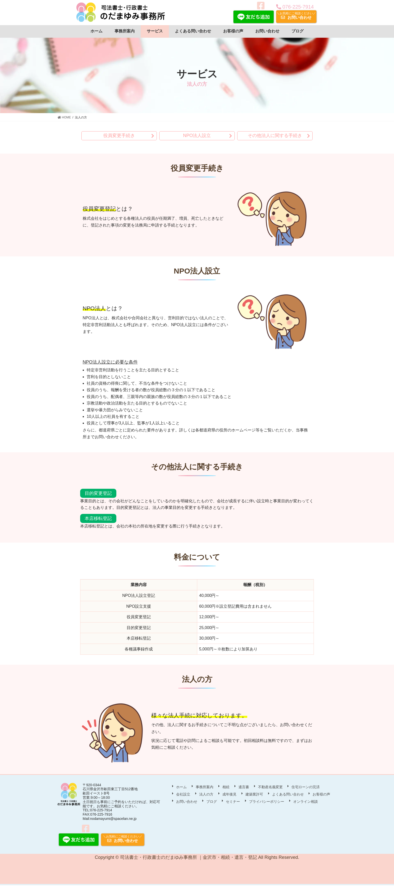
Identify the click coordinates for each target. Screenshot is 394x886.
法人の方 (206, 794)
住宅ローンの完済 (305, 787)
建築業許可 (254, 794)
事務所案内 (204, 787)
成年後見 (229, 794)
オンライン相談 (305, 802)
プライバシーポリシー (266, 802)
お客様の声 (321, 794)
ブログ (211, 802)
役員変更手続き (119, 136)
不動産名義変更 (270, 787)
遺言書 (243, 787)
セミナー (233, 802)
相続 (225, 787)
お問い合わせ (296, 16)
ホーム (181, 787)
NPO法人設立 (197, 136)
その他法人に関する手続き (275, 136)
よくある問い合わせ (288, 794)
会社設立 (183, 794)
